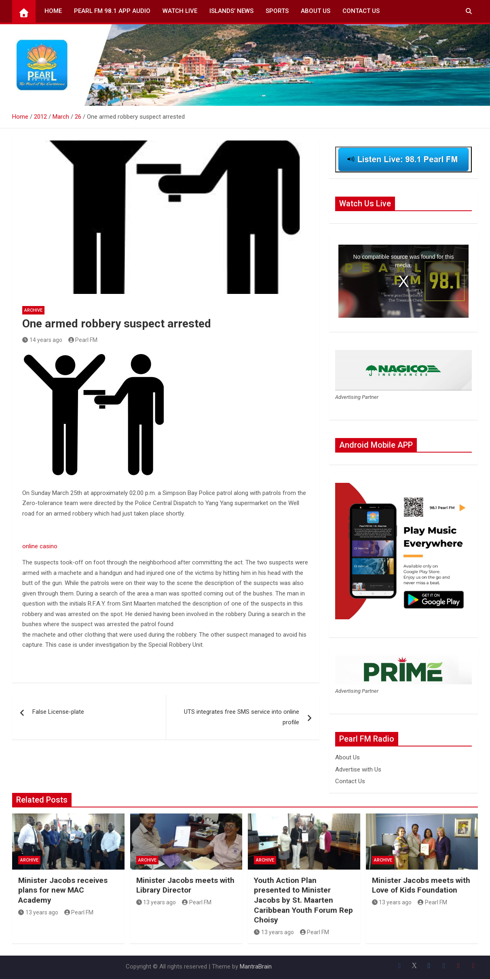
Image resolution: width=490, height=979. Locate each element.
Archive (33, 310)
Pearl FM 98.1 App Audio (112, 11)
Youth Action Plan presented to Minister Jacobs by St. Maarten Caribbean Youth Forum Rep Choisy (303, 900)
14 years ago (42, 340)
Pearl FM (83, 340)
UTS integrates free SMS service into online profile (241, 717)
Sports (277, 11)
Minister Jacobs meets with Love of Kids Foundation (421, 885)
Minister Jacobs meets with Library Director (185, 885)
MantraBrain (256, 966)
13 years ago (38, 912)
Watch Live (180, 11)
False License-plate (58, 711)
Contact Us (361, 11)
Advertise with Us (358, 769)
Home (53, 11)
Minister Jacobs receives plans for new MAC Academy (63, 890)
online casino (39, 546)
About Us (315, 11)
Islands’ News (231, 11)
